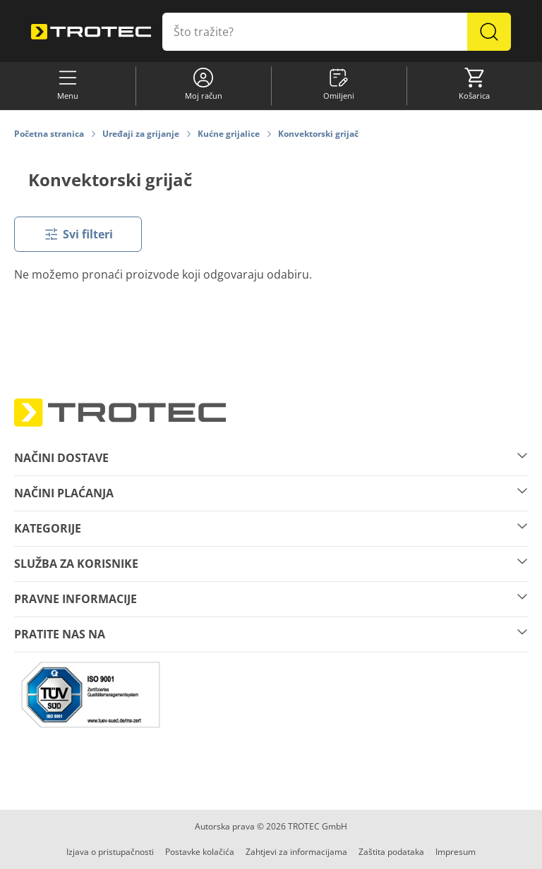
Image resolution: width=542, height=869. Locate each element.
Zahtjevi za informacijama (296, 852)
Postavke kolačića (199, 852)
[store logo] (91, 32)
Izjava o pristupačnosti (110, 852)
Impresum (455, 852)
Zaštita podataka (391, 852)
